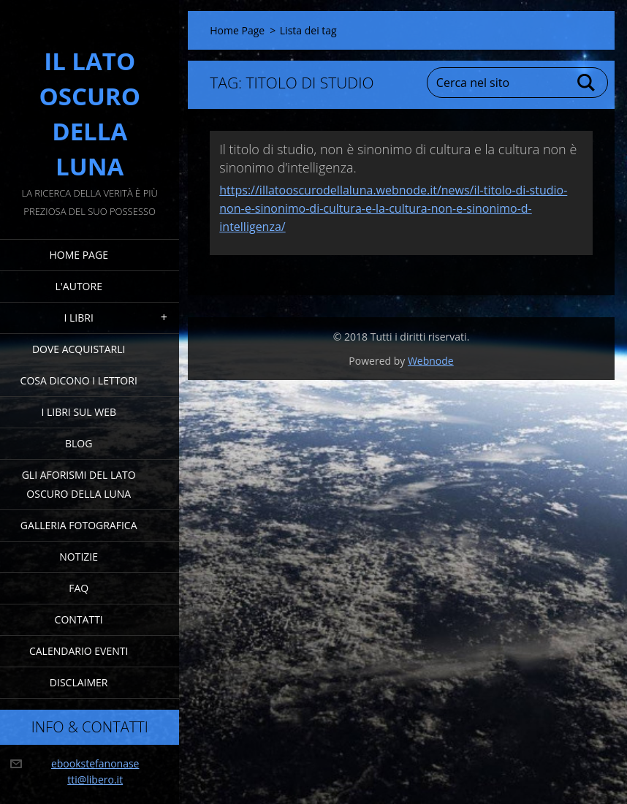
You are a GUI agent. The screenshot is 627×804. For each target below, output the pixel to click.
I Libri (79, 318)
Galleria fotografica (78, 525)
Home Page (78, 255)
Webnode (431, 361)
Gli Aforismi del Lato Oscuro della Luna (79, 484)
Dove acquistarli (79, 349)
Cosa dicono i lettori (78, 380)
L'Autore (78, 286)
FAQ (78, 588)
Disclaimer (79, 682)
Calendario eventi (78, 651)
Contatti (79, 619)
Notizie (78, 557)
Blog (78, 443)
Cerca (586, 83)
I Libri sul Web (78, 412)
